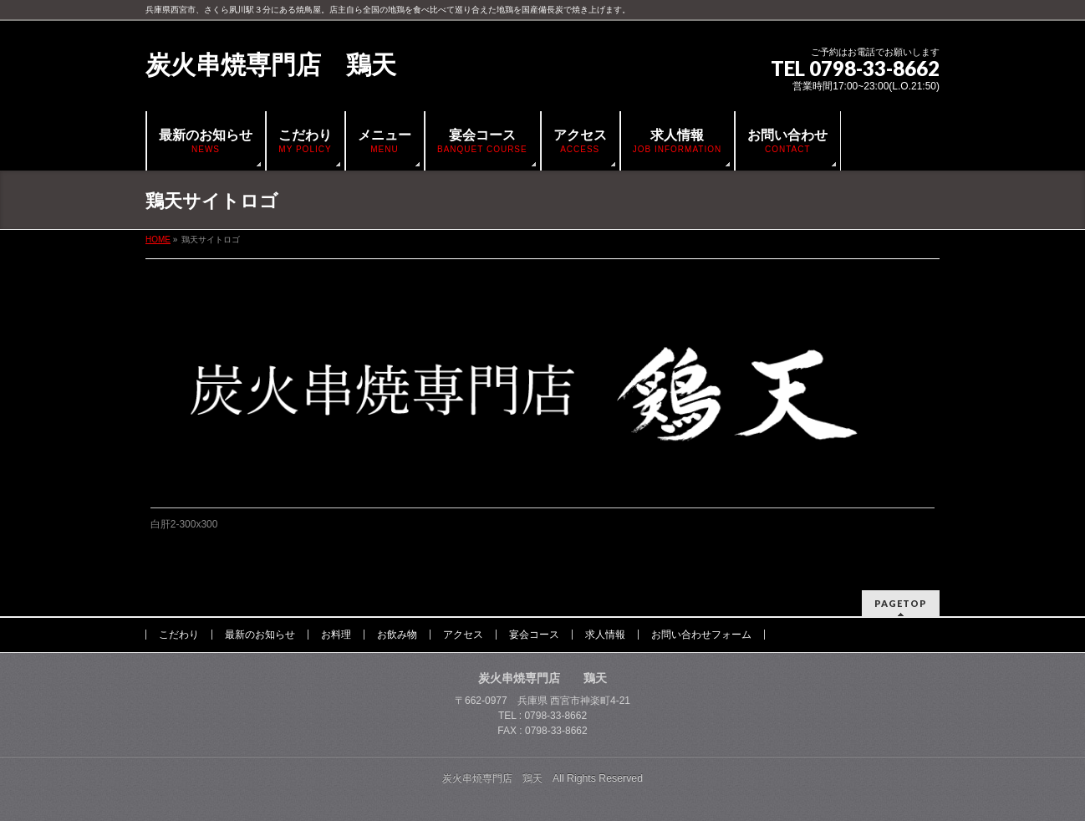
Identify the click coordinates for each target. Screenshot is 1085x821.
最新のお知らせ (260, 635)
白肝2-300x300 (184, 524)
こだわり (179, 635)
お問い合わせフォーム (701, 635)
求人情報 (605, 635)
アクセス (463, 635)
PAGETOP (900, 603)
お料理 (336, 635)
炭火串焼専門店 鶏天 (270, 65)
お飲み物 (397, 635)
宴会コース (534, 635)
